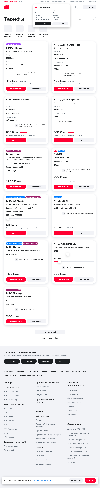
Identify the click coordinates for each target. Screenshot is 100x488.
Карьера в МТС (10, 375)
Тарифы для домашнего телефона (45, 401)
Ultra (6, 433)
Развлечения (72, 390)
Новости (44, 371)
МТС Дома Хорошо (11, 395)
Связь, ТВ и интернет (12, 387)
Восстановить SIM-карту (45, 439)
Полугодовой (9, 450)
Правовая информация (76, 439)
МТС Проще (8, 417)
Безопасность (72, 394)
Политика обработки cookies (78, 452)
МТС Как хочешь (10, 429)
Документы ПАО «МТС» (76, 429)
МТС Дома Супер (10, 400)
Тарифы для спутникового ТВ (15, 442)
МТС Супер (8, 425)
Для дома (39, 448)
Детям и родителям (75, 398)
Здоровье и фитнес (74, 402)
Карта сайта (72, 462)
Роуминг (39, 420)
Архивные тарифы (50, 338)
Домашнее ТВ (41, 456)
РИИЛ (6, 413)
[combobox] (86, 19)
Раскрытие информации (76, 448)
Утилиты (70, 406)
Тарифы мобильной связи (14, 404)
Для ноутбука (41, 391)
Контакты (34, 371)
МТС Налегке (9, 437)
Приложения (72, 410)
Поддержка (22, 371)
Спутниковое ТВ (42, 460)
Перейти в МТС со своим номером (45, 425)
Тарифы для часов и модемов (47, 382)
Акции (53, 371)
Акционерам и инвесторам (31, 375)
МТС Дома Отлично (11, 391)
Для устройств (41, 395)
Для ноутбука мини (43, 387)
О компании (9, 371)
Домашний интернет (44, 452)
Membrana (8, 408)
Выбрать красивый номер (46, 443)
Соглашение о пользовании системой (78, 457)
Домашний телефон (43, 464)
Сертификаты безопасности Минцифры (78, 434)
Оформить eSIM (42, 430)
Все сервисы (72, 414)
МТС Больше (9, 421)
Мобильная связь (42, 416)
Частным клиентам (10, 2)
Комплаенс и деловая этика (78, 443)
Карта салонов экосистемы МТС (73, 371)
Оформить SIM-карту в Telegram (48, 435)
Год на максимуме (11, 446)
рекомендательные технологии (41, 480)
